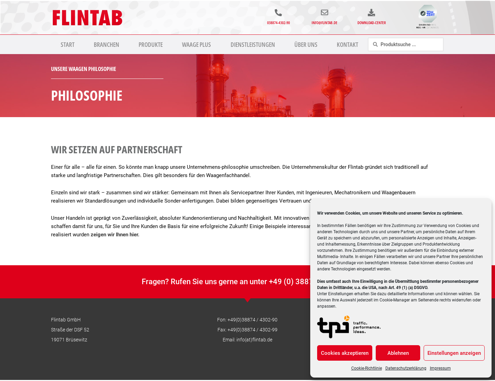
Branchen (106, 44)
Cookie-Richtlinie (366, 368)
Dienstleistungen (253, 44)
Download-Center (371, 22)
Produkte (151, 44)
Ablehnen (398, 353)
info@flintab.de (324, 22)
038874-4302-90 (278, 22)
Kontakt (347, 44)
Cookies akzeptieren (344, 353)
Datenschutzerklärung (405, 368)
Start (67, 44)
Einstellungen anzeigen (454, 353)
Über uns (305, 44)
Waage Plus (196, 44)
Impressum (440, 368)
